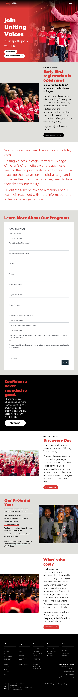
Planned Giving (37, 669)
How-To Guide (9, 546)
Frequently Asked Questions (18, 544)
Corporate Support (38, 662)
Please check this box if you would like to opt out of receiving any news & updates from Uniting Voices (38, 336)
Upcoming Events (52, 649)
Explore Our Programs (15, 423)
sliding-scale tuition (56, 595)
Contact (64, 644)
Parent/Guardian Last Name (19, 253)
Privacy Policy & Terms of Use (23, 684)
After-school (22, 649)
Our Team (6, 651)
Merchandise (7, 662)
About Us (7, 644)
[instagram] (5, 687)
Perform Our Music (23, 665)
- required (13, 359)
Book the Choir (66, 653)
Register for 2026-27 (14, 56)
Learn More (10, 51)
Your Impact (36, 651)
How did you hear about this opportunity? (23, 325)
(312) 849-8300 (70, 675)
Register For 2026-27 (53, 135)
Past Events (50, 656)
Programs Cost (51, 627)
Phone (11, 274)
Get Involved (17, 228)
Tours (20, 662)
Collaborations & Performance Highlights (8, 658)
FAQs (5, 670)
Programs (22, 644)
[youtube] (5, 689)
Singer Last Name (15, 295)
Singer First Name (15, 284)
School (20, 651)
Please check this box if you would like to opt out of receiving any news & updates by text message (39, 346)
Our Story (6, 649)
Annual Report (8, 667)
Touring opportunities (11, 525)
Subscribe (64, 656)
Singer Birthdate (15, 305)
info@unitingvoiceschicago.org (65, 677)
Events (49, 644)
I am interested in (15, 233)
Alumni (6, 665)
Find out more (50, 487)
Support (36, 644)
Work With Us (7, 672)
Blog (5, 674)
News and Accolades (10, 654)
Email (11, 264)
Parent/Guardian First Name (19, 243)
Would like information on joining (20, 315)
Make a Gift (36, 649)
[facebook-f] (4, 684)
